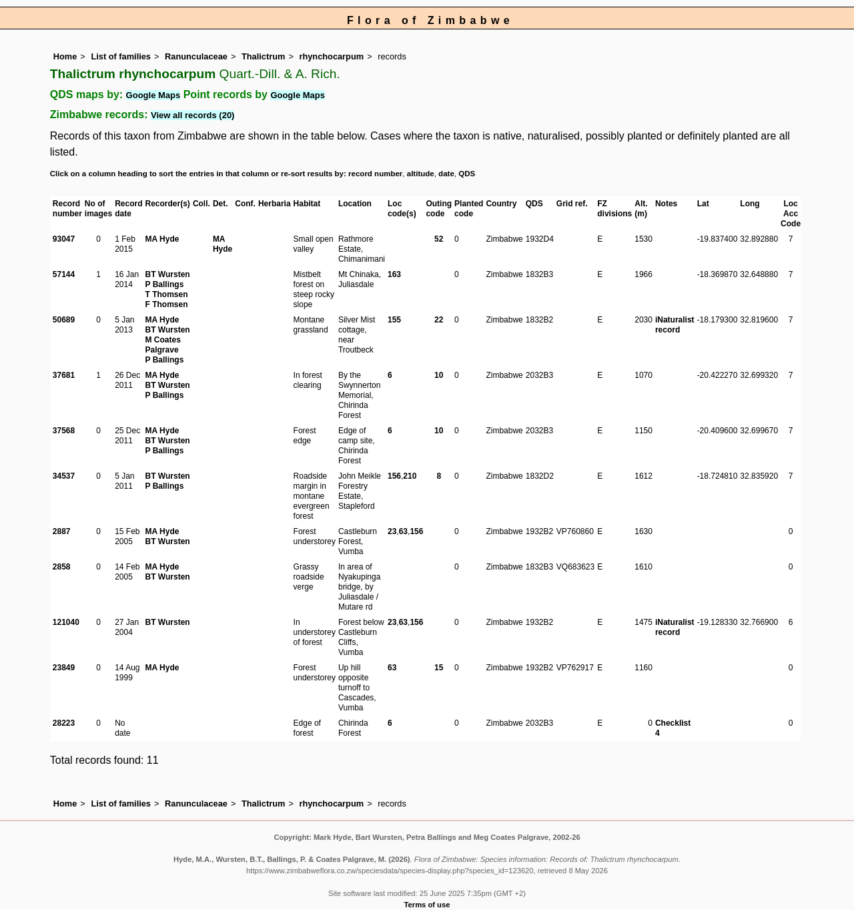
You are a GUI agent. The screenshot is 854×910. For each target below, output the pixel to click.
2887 (62, 531)
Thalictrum (263, 56)
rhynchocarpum (331, 56)
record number (375, 174)
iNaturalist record (675, 324)
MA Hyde (162, 239)
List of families (121, 56)
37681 (64, 375)
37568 (64, 430)
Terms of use (427, 905)
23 (392, 531)
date (446, 174)
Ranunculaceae (196, 56)
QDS (466, 174)
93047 (64, 239)
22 (438, 319)
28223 (64, 723)
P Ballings (164, 284)
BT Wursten (167, 274)
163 (394, 274)
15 (438, 667)
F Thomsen (166, 304)
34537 (64, 476)
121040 (66, 622)
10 (438, 375)
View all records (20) (193, 115)
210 (409, 476)
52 (438, 239)
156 (394, 476)
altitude (420, 174)
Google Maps (153, 95)
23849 (64, 667)
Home (65, 56)
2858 (62, 567)
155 (394, 319)
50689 (64, 319)
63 (403, 531)
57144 (64, 274)
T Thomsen (166, 294)
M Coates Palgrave (163, 345)
